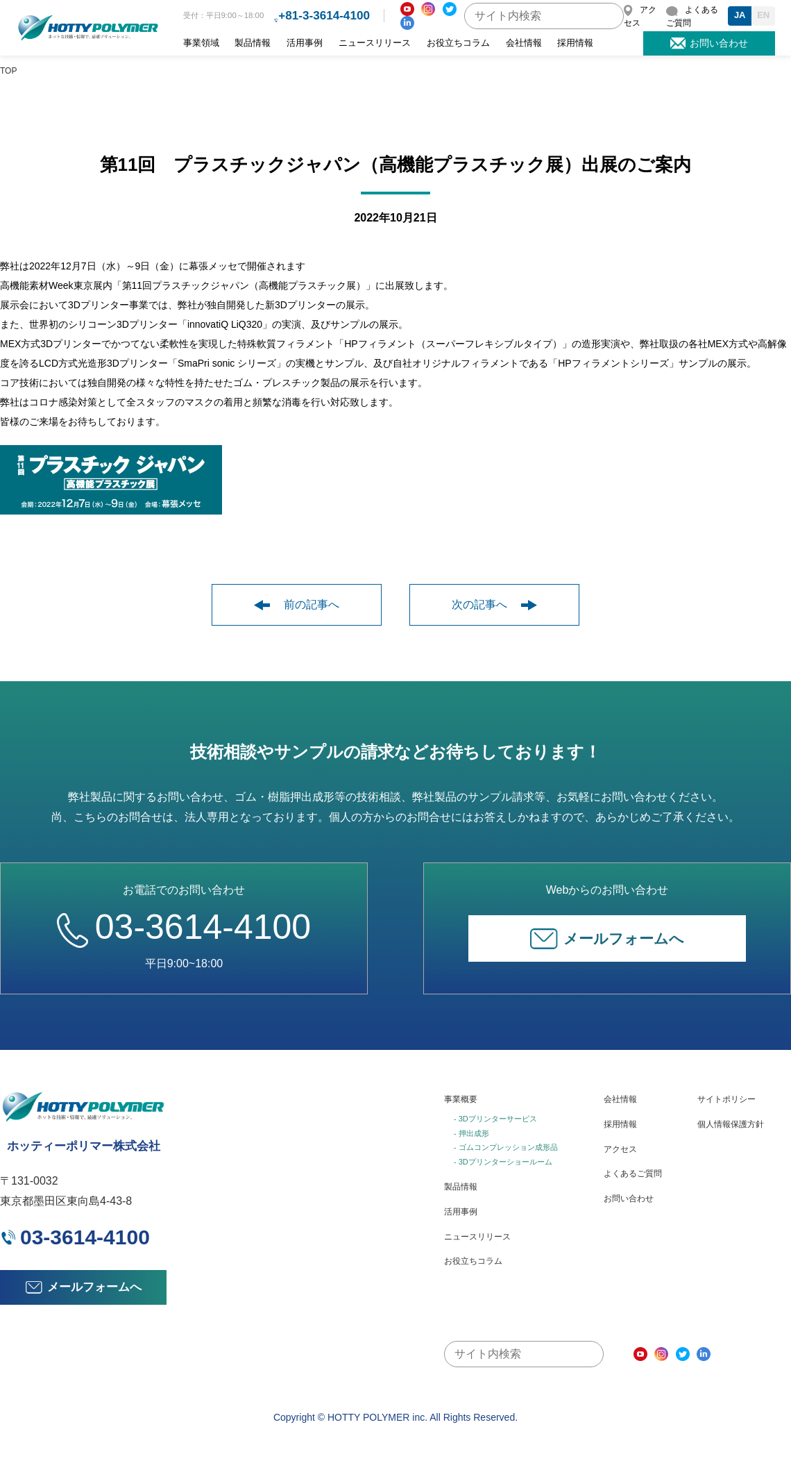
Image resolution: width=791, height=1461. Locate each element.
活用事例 (305, 43)
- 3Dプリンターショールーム (503, 1162)
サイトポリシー (726, 1099)
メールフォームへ (607, 938)
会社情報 (524, 43)
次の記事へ (494, 604)
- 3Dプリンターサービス (495, 1118)
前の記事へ (296, 604)
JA (740, 15)
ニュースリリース (375, 43)
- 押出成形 (471, 1133)
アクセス (620, 1149)
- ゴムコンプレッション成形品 (506, 1147)
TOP (8, 71)
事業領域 (201, 43)
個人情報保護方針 (730, 1124)
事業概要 (460, 1099)
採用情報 (575, 43)
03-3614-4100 (184, 927)
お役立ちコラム (458, 43)
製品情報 (253, 43)
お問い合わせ (629, 1198)
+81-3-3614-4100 (324, 15)
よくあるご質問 (633, 1173)
